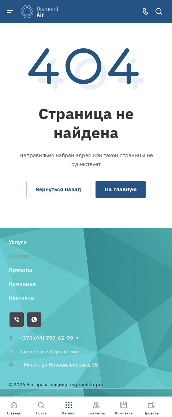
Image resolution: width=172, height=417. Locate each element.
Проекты (20, 269)
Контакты (22, 297)
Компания (22, 283)
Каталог (19, 255)
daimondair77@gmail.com (49, 351)
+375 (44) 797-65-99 (46, 337)
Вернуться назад (58, 189)
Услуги (18, 241)
